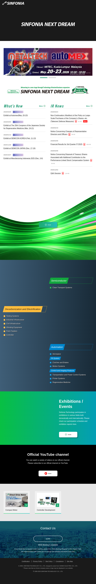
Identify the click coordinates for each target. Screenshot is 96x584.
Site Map (70, 571)
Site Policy (49, 571)
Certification (26, 571)
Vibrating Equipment (14, 337)
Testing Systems (12, 326)
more (49, 234)
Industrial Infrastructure (15, 329)
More (41, 116)
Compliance (60, 571)
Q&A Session (56, 183)
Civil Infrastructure (13, 333)
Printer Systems (59, 388)
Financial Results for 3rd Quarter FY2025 (66, 154)
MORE (48, 548)
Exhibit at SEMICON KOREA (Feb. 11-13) (20, 148)
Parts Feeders (11, 341)
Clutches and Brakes (61, 372)
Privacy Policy (37, 571)
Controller (10, 345)
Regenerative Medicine (61, 392)
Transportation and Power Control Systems (69, 384)
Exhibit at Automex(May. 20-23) (16, 125)
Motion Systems (59, 376)
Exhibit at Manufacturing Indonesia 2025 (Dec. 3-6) (23, 168)
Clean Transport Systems (62, 297)
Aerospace (57, 364)
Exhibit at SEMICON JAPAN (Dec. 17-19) (20, 158)
